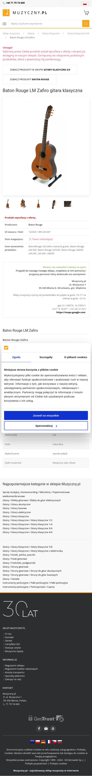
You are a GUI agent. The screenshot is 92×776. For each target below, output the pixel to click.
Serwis (7, 640)
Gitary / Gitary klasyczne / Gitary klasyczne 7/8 (27, 546)
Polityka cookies (58, 763)
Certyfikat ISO (11, 644)
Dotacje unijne (12, 647)
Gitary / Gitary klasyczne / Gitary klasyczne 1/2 (27, 520)
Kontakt (8, 637)
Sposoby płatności (14, 675)
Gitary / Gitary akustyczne (16, 504)
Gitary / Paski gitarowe (15, 558)
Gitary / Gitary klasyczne (16, 516)
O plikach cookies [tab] (75, 357)
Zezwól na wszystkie (46, 415)
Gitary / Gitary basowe (15, 508)
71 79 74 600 (11, 704)
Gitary (31, 33)
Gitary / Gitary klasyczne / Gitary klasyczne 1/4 (27, 524)
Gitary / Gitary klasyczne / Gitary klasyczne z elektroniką (33, 550)
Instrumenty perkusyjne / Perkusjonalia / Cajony (29, 586)
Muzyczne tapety (13, 651)
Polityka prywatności (36, 763)
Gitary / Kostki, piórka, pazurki (19, 554)
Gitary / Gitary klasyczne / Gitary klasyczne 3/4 (27, 528)
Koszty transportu (14, 672)
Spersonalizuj (46, 425)
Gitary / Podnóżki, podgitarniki (19, 562)
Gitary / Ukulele (11, 578)
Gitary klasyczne (50, 33)
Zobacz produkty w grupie (40, 69)
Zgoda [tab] (16, 357)
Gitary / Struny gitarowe (15, 566)
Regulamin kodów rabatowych (20, 668)
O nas (7, 633)
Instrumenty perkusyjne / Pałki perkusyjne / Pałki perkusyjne (35, 582)
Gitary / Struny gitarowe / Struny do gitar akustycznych (32, 570)
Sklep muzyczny (11, 33)
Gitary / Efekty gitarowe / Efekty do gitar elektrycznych (32, 500)
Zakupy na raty (12, 679)
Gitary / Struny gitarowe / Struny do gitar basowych (30, 574)
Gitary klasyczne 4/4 (78, 33)
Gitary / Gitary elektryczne (17, 512)
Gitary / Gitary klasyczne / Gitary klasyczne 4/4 (27, 532)
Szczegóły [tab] (45, 357)
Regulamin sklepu (13, 665)
